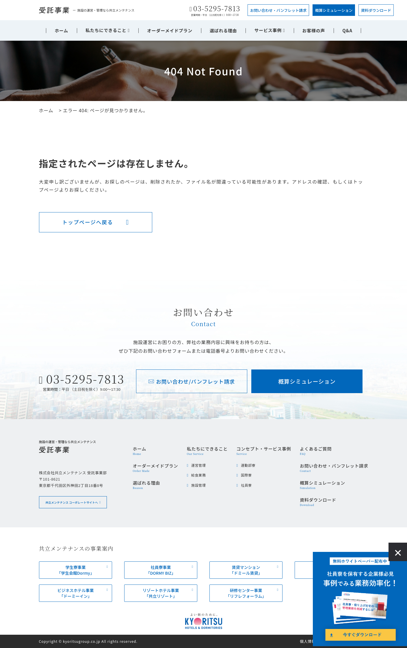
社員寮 (246, 485)
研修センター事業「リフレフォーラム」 (246, 593)
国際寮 (246, 475)
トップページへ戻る (87, 222)
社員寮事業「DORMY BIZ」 (160, 570)
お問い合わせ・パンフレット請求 (278, 10)
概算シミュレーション (333, 10)
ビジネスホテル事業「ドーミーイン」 (75, 593)
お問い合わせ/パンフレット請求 (195, 381)
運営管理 (198, 465)
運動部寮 (248, 465)
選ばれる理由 (223, 30)
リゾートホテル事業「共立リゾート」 (160, 593)
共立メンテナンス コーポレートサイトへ (71, 502)
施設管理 (198, 485)
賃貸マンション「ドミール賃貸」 (246, 570)
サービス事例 (268, 30)
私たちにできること (106, 30)
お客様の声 (313, 30)
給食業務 (198, 475)
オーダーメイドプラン (169, 30)
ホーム (61, 30)
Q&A (347, 30)
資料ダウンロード (376, 10)
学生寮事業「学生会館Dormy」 (75, 570)
